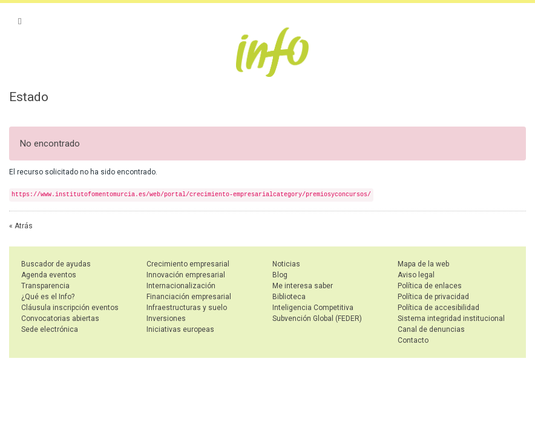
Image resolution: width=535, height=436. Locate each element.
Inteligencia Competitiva (312, 307)
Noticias (286, 264)
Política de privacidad (433, 296)
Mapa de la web (423, 264)
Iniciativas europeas (180, 329)
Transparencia (45, 286)
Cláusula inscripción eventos (70, 307)
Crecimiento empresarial (187, 264)
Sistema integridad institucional (451, 318)
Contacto (413, 340)
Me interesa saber (302, 286)
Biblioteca (289, 296)
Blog (279, 275)
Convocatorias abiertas (60, 318)
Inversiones (166, 318)
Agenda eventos (48, 275)
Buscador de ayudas (56, 264)
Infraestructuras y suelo (186, 307)
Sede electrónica (49, 329)
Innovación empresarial (185, 275)
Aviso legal (416, 275)
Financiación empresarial (188, 296)
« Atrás (21, 226)
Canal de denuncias (431, 329)
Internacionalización (180, 286)
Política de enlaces (430, 286)
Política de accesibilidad (438, 307)
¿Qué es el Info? (47, 296)
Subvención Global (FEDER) (317, 318)
